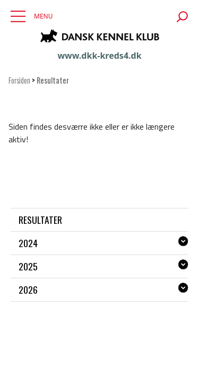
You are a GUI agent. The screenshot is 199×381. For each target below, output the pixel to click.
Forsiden (19, 80)
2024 (28, 243)
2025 (28, 266)
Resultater (40, 219)
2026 (28, 289)
